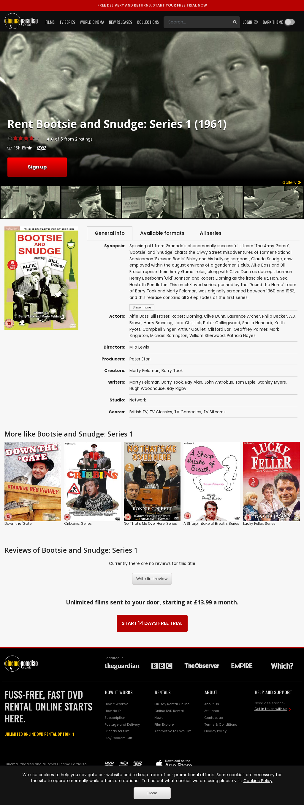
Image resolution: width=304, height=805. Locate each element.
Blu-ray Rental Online (171, 704)
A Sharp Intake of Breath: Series (211, 523)
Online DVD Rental (169, 710)
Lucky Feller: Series (259, 523)
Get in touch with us (270, 708)
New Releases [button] (120, 22)
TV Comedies (187, 412)
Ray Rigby (176, 388)
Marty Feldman (144, 371)
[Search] (196, 22)
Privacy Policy (215, 731)
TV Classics (161, 412)
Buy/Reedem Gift (118, 737)
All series (210, 233)
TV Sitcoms (214, 412)
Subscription (114, 717)
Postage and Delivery (122, 724)
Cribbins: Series (78, 523)
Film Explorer (164, 724)
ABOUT (211, 692)
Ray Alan (193, 382)
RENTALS (163, 692)
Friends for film (116, 731)
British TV (138, 412)
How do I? (112, 710)
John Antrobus (218, 382)
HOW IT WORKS (119, 692)
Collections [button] (148, 22)
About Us (211, 704)
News (159, 717)
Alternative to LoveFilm (172, 731)
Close (152, 792)
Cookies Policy (258, 781)
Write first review (152, 578)
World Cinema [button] (92, 22)
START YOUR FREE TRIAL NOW (152, 5)
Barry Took (172, 371)
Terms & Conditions (220, 724)
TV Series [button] (67, 22)
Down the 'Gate (17, 523)
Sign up (37, 166)
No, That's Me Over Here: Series (150, 523)
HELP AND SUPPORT (273, 692)
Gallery (291, 182)
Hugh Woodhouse (147, 388)
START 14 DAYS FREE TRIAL (152, 623)
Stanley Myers (272, 382)
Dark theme (273, 22)
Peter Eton (140, 359)
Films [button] (50, 22)
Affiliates (211, 710)
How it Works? (116, 704)
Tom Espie (245, 382)
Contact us (213, 717)
